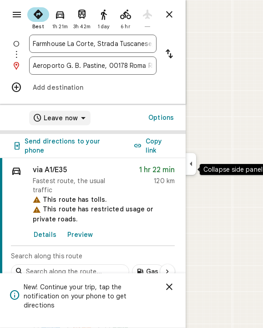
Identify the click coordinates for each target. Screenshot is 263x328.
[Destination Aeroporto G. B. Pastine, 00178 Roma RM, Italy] (93, 65)
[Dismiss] (169, 287)
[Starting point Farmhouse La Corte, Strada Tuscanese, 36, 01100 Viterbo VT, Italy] (93, 43)
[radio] (38, 17)
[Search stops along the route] (70, 271)
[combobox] (93, 44)
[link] (93, 221)
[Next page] (167, 271)
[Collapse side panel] (191, 164)
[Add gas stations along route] (148, 271)
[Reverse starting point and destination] (169, 54)
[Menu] (16, 15)
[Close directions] (169, 15)
